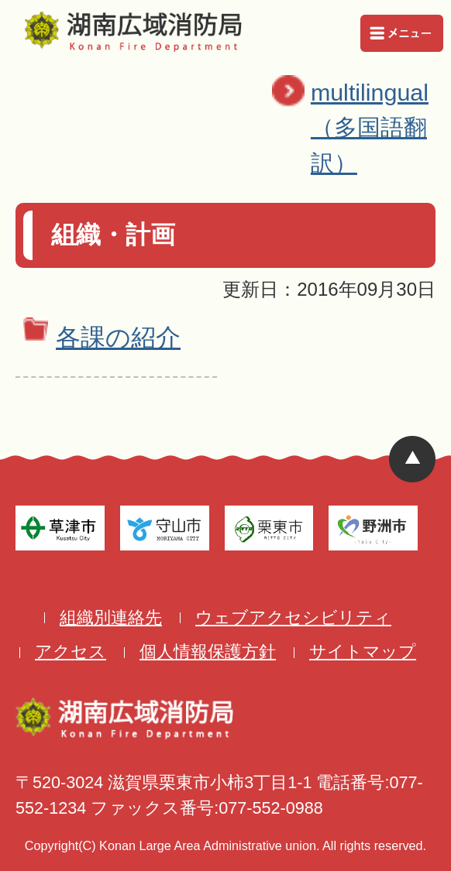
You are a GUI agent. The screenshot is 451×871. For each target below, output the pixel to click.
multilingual (377, 130)
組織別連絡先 (111, 617)
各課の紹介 (118, 337)
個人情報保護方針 (207, 651)
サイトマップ (362, 651)
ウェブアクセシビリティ (293, 617)
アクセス (70, 651)
